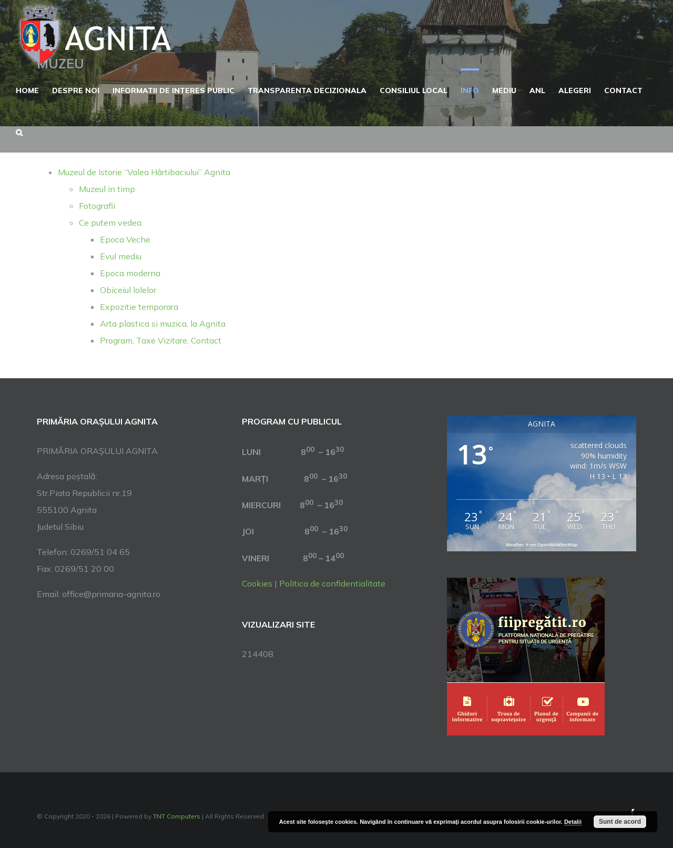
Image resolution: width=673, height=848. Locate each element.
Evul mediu (120, 256)
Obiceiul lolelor (128, 290)
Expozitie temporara (139, 306)
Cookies (257, 583)
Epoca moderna (130, 273)
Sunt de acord (620, 821)
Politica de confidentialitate (332, 583)
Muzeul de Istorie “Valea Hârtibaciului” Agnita (144, 172)
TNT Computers (176, 816)
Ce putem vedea (110, 222)
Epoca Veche (125, 239)
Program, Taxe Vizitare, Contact (160, 340)
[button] (19, 131)
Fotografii (97, 205)
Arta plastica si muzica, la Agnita (163, 323)
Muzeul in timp (107, 189)
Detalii (573, 822)
